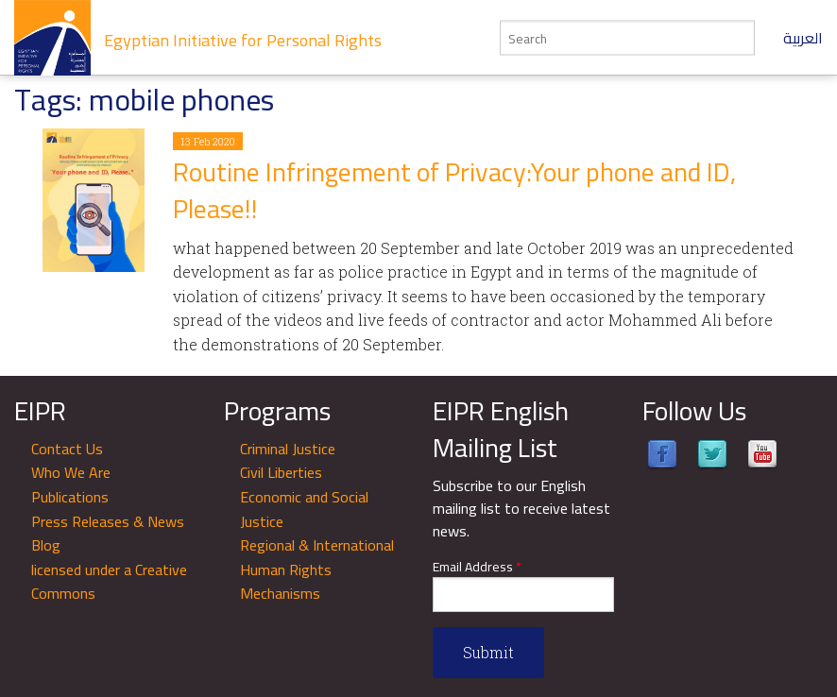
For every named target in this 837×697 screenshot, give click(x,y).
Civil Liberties (281, 472)
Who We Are (71, 472)
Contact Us (67, 448)
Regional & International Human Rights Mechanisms (317, 569)
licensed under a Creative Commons (109, 581)
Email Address (477, 567)
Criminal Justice (287, 448)
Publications (70, 497)
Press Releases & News (107, 521)
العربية (803, 38)
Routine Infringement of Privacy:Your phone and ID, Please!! (454, 190)
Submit (488, 652)
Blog (45, 545)
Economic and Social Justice (304, 509)
